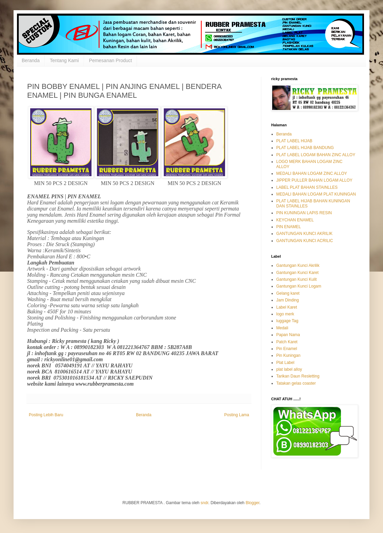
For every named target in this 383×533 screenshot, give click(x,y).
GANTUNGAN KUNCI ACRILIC (304, 240)
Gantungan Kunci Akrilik (297, 265)
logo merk (285, 314)
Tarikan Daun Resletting (297, 376)
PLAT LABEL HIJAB (294, 141)
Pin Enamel (286, 348)
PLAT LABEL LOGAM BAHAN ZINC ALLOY (315, 154)
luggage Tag (287, 320)
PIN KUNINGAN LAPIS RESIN (304, 212)
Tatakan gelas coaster (296, 383)
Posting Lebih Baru (46, 414)
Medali (282, 328)
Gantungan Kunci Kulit (296, 279)
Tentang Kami (64, 60)
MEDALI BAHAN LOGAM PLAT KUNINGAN (316, 194)
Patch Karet (287, 341)
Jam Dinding (287, 300)
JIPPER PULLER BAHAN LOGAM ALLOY (314, 180)
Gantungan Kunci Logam (298, 286)
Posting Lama (236, 414)
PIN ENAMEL (288, 226)
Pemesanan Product (110, 60)
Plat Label (285, 362)
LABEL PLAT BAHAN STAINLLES (307, 187)
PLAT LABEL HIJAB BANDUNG (305, 147)
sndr (204, 502)
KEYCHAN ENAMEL (295, 220)
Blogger (253, 502)
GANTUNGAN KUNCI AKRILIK (304, 233)
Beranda (31, 60)
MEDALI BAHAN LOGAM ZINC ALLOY (311, 173)
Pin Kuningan (288, 355)
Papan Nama (288, 334)
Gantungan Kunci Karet (297, 272)
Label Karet (286, 307)
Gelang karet (288, 293)
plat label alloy (289, 369)
